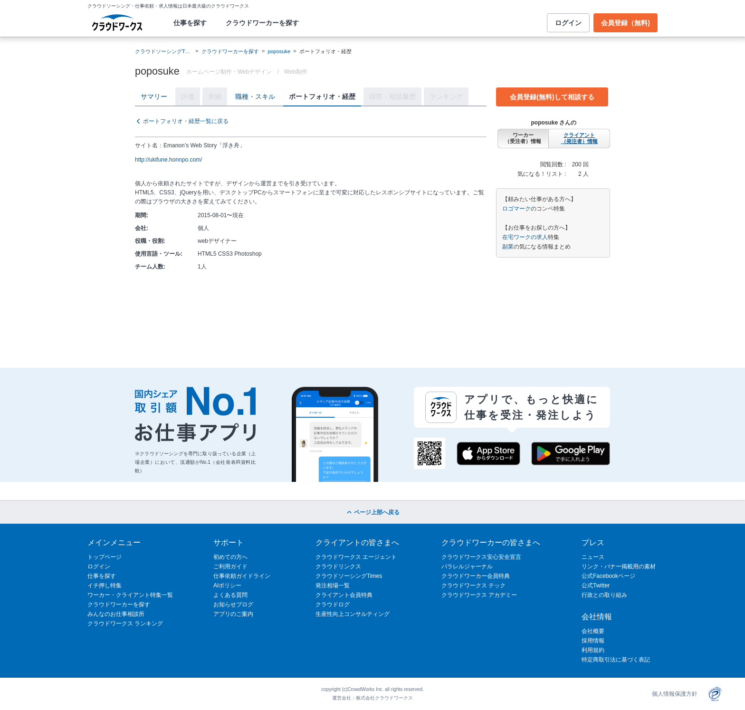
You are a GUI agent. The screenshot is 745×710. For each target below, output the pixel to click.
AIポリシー (227, 585)
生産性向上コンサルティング (352, 614)
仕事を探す (190, 23)
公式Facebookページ (608, 576)
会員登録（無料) (625, 23)
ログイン (568, 23)
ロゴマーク (516, 208)
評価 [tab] (187, 96)
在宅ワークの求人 (525, 237)
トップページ (104, 557)
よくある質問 (230, 595)
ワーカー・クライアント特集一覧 (130, 595)
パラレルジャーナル (467, 566)
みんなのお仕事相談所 (115, 614)
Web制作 (295, 71)
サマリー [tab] (154, 96)
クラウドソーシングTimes (348, 576)
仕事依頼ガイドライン (241, 576)
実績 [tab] (214, 96)
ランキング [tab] (446, 96)
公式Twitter (596, 585)
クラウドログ (332, 604)
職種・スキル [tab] (255, 96)
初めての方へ (230, 557)
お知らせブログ (233, 604)
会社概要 (593, 631)
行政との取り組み (604, 595)
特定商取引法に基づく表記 (616, 659)
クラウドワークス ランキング (125, 623)
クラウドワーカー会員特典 (475, 576)
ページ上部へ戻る (372, 512)
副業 (508, 246)
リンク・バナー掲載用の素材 (619, 566)
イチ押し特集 (104, 585)
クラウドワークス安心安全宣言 (481, 557)
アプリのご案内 (233, 614)
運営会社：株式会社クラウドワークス (372, 697)
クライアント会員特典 (343, 595)
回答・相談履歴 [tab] (392, 96)
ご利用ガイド (230, 566)
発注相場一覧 (332, 585)
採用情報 (593, 640)
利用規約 (593, 650)
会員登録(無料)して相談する (552, 97)
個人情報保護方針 (674, 694)
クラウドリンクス (338, 566)
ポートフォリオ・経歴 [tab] (322, 96)
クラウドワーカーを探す (262, 23)
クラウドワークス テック (473, 585)
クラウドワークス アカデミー (479, 595)
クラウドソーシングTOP (163, 51)
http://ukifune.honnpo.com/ (168, 159)
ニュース (593, 557)
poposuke (278, 51)
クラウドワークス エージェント (356, 557)
